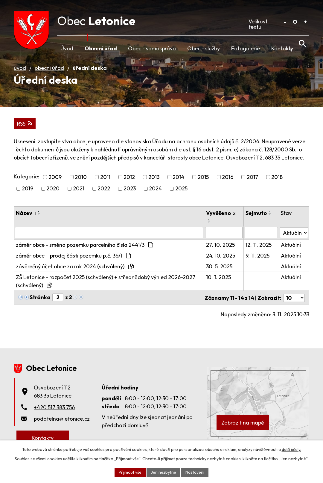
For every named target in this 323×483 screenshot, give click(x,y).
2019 (27, 192)
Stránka (40, 300)
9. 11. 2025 (258, 258)
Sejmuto (256, 216)
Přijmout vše (130, 472)
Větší (305, 22)
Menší (285, 22)
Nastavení (194, 472)
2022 (103, 192)
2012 (129, 180)
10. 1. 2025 (218, 280)
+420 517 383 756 (54, 410)
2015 (203, 180)
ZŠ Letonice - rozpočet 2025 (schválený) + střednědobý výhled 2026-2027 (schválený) (105, 284)
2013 (153, 180)
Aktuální (291, 248)
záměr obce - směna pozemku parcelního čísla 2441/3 (84, 248)
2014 (178, 180)
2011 (105, 180)
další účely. (291, 449)
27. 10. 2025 (220, 248)
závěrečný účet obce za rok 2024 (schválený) (75, 269)
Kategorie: (26, 179)
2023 (130, 192)
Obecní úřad (101, 48)
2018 (277, 180)
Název (26, 216)
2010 (81, 180)
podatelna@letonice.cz (62, 421)
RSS (24, 127)
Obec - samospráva (152, 48)
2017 (252, 180)
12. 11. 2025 (259, 248)
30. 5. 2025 (219, 269)
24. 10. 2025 (220, 258)
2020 (53, 192)
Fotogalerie (245, 48)
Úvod (66, 48)
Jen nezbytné (163, 472)
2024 (155, 192)
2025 (181, 192)
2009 (55, 180)
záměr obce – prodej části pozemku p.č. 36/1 (73, 258)
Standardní (295, 22)
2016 (227, 180)
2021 (78, 192)
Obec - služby (203, 48)
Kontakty (282, 48)
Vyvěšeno (221, 216)
